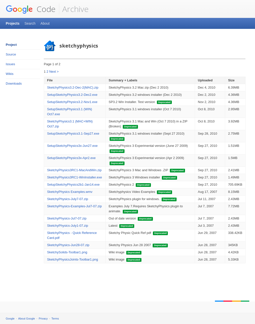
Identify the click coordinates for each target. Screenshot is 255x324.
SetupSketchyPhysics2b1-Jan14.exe (73, 184)
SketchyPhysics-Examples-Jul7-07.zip (74, 206)
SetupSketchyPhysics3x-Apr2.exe (71, 158)
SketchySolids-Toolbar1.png (67, 252)
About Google (26, 318)
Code (31, 8)
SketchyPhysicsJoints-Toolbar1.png (72, 259)
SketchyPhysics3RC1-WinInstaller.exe (74, 177)
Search (29, 23)
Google (10, 318)
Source (11, 54)
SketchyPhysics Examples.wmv (69, 192)
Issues (10, 64)
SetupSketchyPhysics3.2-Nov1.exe (72, 102)
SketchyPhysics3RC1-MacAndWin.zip (74, 170)
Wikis (9, 74)
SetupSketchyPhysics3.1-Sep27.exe (73, 133)
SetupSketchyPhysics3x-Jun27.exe (72, 146)
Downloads (14, 83)
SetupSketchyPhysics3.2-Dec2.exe (72, 95)
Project (11, 45)
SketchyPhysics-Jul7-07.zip (66, 218)
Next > (54, 71)
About (45, 23)
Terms (55, 318)
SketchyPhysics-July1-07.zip (67, 225)
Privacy (43, 318)
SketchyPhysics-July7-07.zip (67, 199)
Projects (12, 23)
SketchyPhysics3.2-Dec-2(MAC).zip (72, 87)
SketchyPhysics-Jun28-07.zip (68, 245)
